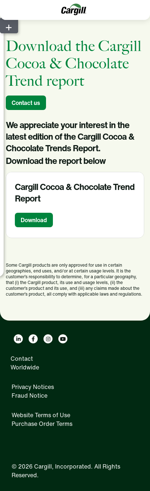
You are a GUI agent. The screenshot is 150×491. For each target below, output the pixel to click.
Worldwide (25, 367)
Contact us (26, 102)
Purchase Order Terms (42, 423)
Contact (22, 358)
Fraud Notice (29, 395)
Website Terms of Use (41, 415)
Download (34, 220)
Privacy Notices (33, 386)
